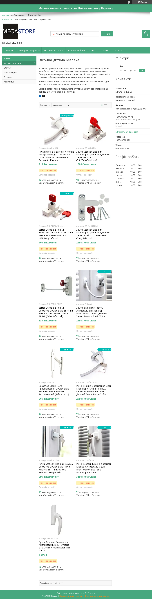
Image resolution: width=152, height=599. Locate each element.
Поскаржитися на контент (71, 596)
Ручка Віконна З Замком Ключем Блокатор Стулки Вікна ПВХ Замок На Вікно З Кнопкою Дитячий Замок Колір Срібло (93, 390)
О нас (92, 50)
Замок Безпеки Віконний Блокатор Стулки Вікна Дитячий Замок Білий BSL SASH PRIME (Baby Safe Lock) (93, 234)
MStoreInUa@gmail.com (127, 132)
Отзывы (104, 50)
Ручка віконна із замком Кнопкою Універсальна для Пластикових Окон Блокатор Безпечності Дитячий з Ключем (56, 156)
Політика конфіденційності (97, 596)
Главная (9, 50)
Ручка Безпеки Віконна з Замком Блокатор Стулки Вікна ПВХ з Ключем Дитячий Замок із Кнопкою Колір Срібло (56, 468)
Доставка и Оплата (53, 50)
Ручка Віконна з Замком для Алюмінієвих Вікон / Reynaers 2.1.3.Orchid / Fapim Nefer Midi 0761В (54, 546)
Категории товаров (27, 50)
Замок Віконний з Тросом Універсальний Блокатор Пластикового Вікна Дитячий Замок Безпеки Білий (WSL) (91, 312)
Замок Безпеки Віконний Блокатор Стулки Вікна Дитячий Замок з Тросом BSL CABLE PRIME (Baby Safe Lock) (56, 312)
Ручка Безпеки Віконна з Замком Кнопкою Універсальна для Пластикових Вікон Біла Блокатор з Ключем (93, 468)
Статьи (7, 67)
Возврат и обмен (76, 50)
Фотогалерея (10, 72)
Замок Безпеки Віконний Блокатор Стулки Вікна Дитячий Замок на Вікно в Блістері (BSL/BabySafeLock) (56, 234)
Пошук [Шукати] (107, 34)
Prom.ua (91, 593)
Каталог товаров (12, 63)
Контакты (117, 50)
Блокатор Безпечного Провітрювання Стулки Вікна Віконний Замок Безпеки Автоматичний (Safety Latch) (54, 390)
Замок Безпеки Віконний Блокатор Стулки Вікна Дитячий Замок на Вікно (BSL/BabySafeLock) (93, 156)
